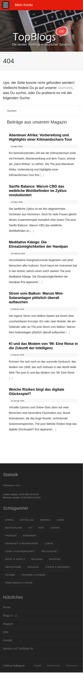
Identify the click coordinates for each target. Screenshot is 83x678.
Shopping (55, 559)
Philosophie (49, 551)
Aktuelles (27, 520)
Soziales (33, 567)
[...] (42, 175)
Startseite (65, 88)
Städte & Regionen (57, 567)
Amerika (45, 520)
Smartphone (13, 567)
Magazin (8, 623)
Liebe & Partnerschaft (20, 551)
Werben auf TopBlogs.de (18, 648)
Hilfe (5, 632)
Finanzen (11, 536)
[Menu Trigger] (5, 5)
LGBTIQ (49, 543)
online (12, 485)
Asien (60, 520)
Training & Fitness (33, 575)
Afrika (9, 520)
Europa (55, 528)
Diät (41, 528)
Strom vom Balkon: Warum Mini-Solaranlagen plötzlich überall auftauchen (36, 297)
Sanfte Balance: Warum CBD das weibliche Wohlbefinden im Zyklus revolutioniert (38, 190)
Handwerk (29, 536)
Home (6, 607)
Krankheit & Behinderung (21, 543)
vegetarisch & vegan (19, 583)
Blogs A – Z (10, 615)
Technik (10, 575)
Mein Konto (24, 5)
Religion (36, 559)
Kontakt (7, 640)
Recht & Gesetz (15, 559)
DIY (31, 528)
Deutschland (13, 528)
